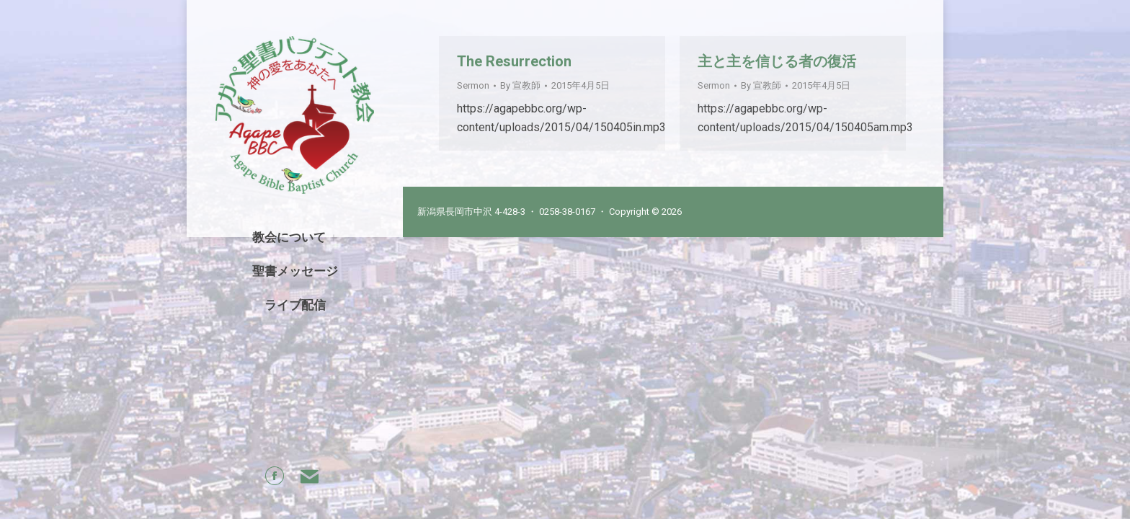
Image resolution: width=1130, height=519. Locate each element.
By (520, 85)
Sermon (473, 85)
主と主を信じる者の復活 (777, 61)
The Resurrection (514, 61)
